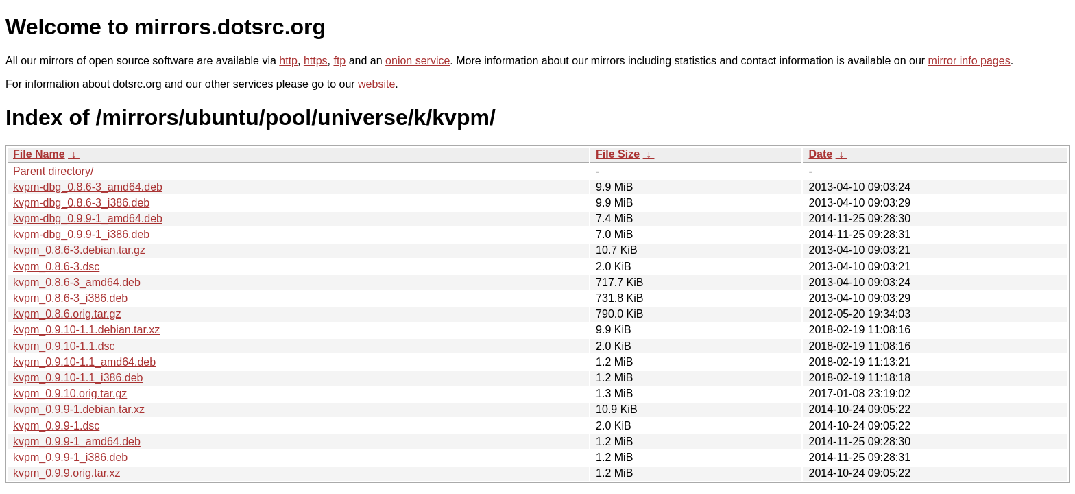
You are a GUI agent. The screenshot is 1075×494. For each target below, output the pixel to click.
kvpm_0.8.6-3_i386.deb (70, 298)
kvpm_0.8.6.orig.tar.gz (67, 314)
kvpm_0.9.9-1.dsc (56, 426)
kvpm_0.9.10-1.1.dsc (64, 346)
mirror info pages (969, 61)
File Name (39, 154)
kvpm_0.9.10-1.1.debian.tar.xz (86, 330)
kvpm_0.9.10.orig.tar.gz (70, 393)
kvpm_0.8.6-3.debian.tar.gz (79, 250)
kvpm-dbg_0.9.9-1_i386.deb (81, 234)
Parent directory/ (53, 171)
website (376, 84)
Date (820, 154)
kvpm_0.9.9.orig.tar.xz (67, 473)
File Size (618, 154)
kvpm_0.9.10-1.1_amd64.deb (84, 362)
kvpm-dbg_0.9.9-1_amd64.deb (87, 218)
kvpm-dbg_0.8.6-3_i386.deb (81, 203)
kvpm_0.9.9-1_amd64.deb (77, 441)
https (316, 61)
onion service (417, 61)
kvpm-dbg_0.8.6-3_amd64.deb (87, 187)
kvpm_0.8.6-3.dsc (56, 266)
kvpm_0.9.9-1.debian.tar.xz (79, 409)
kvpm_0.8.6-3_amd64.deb (77, 282)
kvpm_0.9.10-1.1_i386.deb (78, 378)
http (288, 61)
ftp (339, 61)
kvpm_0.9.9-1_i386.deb (70, 457)
